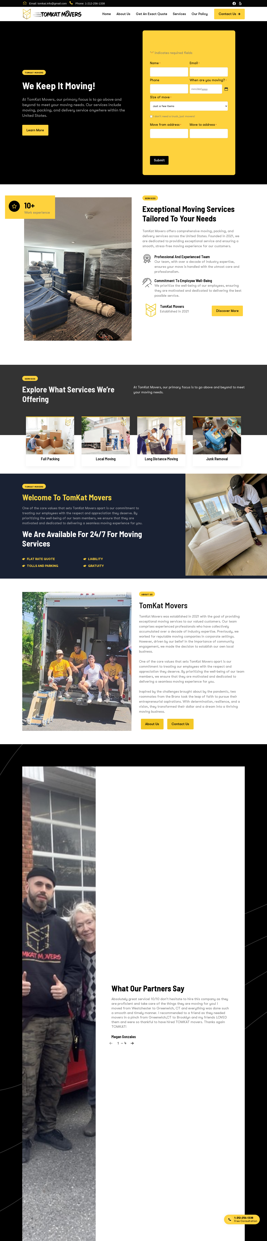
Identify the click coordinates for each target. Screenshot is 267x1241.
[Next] (132, 1043)
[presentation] (178, 146)
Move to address (203, 124)
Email (195, 63)
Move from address (165, 124)
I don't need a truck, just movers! (174, 116)
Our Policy (200, 14)
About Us (123, 14)
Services (179, 14)
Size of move (160, 97)
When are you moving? (208, 80)
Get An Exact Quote (151, 14)
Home (106, 14)
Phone (154, 80)
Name (155, 63)
